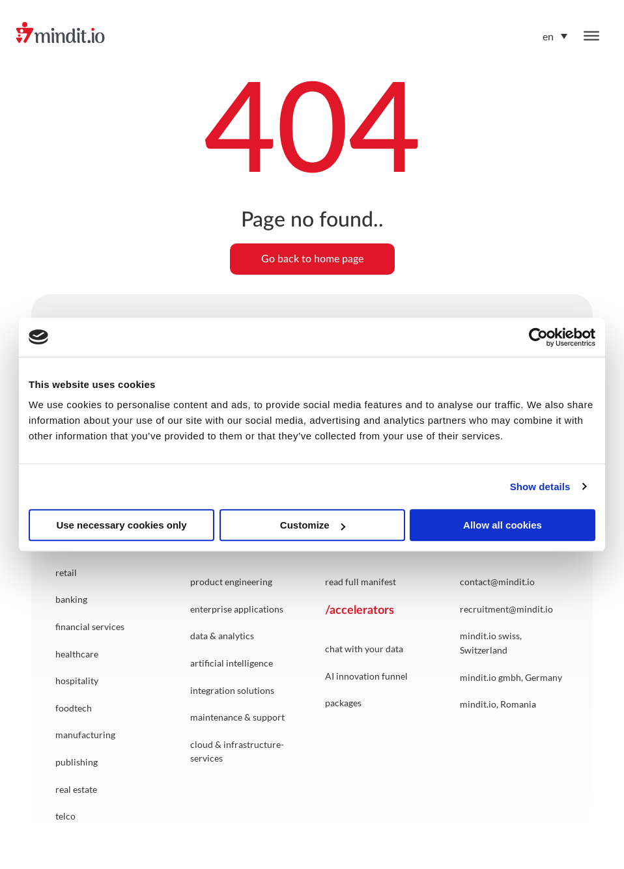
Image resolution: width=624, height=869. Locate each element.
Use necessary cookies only (121, 525)
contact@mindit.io (497, 581)
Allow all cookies (502, 525)
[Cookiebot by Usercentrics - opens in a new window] (538, 337)
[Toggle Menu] (591, 35)
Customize (312, 525)
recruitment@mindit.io (506, 608)
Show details (540, 486)
